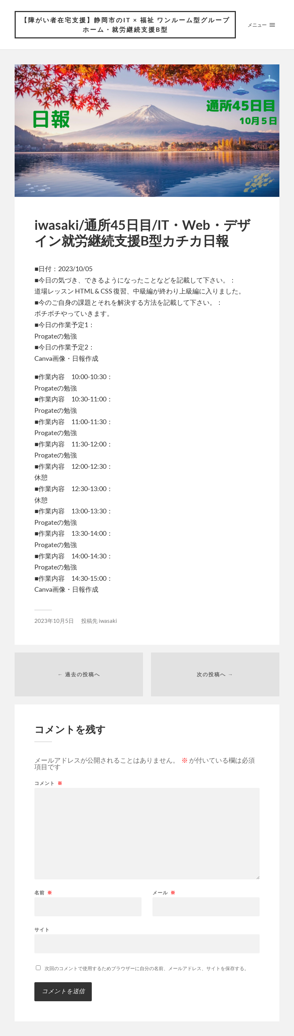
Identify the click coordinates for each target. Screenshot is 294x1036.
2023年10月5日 (54, 620)
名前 (43, 892)
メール (164, 892)
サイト (42, 929)
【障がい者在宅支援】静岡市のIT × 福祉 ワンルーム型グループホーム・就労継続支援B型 (125, 24)
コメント (48, 783)
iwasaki (108, 620)
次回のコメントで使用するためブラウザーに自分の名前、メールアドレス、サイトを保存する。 (147, 968)
